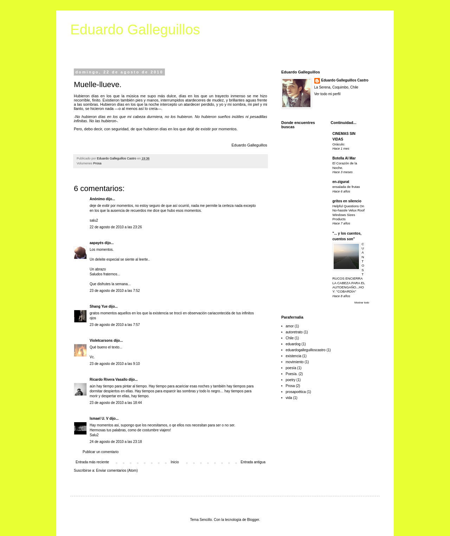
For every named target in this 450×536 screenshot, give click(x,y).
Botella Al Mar (344, 158)
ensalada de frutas (346, 187)
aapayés (96, 243)
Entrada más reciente (92, 462)
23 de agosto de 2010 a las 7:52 (115, 291)
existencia (293, 356)
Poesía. (292, 374)
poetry (291, 380)
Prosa (97, 163)
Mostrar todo (361, 302)
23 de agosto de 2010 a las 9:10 (115, 364)
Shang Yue (99, 306)
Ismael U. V (99, 418)
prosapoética (296, 392)
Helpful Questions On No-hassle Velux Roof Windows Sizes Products (349, 212)
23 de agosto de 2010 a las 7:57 (115, 325)
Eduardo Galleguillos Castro (344, 80)
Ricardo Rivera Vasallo (109, 379)
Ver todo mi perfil (327, 94)
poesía (291, 368)
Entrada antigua (252, 462)
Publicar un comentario (100, 452)
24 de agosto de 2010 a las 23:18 (116, 442)
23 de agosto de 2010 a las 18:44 (116, 403)
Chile (290, 338)
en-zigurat (341, 182)
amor (290, 326)
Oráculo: (339, 144)
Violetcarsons (101, 340)
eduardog (293, 344)
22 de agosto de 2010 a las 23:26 (116, 227)
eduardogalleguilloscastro (306, 350)
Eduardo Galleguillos (135, 29)
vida (289, 398)
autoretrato (294, 332)
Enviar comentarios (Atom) (116, 470)
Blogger (253, 520)
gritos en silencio (347, 201)
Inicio (175, 462)
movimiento (295, 362)
